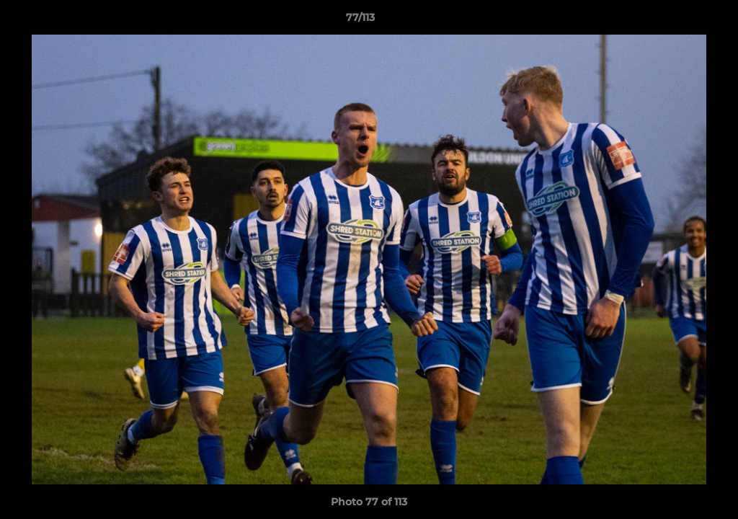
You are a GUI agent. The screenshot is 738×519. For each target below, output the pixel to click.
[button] (677, 20)
